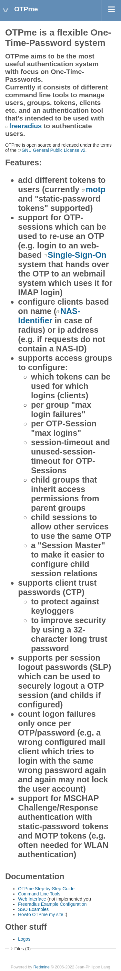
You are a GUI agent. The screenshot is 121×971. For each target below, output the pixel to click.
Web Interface (32, 899)
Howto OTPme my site (41, 914)
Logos (24, 939)
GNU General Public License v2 (54, 150)
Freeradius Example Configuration (52, 904)
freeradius (25, 126)
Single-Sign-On (77, 254)
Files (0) (23, 948)
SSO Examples (33, 909)
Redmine (41, 967)
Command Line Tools (39, 893)
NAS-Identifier (49, 316)
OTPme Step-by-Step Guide (46, 888)
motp (96, 189)
